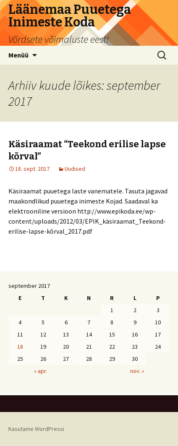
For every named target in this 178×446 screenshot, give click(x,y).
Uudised (75, 168)
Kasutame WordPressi (36, 429)
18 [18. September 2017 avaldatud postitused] (20, 346)
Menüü (18, 55)
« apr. (40, 371)
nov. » (137, 371)
